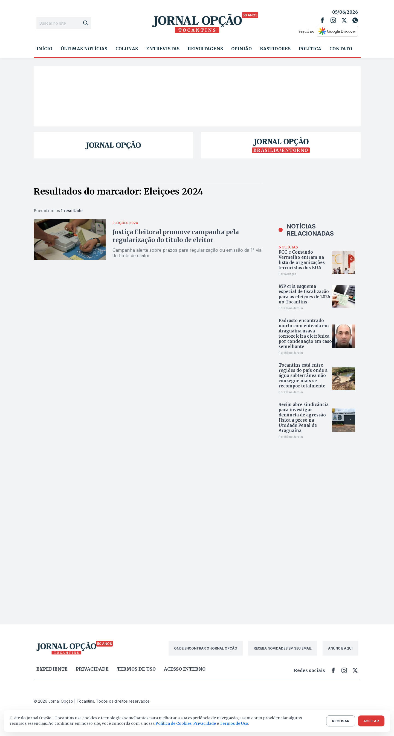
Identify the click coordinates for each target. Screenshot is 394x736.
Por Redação (288, 274)
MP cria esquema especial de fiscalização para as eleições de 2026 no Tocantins (304, 294)
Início (44, 48)
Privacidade (92, 669)
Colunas (126, 48)
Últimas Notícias (83, 48)
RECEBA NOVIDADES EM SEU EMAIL (283, 648)
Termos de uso (136, 669)
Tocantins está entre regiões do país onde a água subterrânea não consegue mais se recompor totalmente (303, 376)
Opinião (241, 48)
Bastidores (275, 48)
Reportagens (205, 48)
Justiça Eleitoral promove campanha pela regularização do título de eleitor (175, 236)
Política (310, 48)
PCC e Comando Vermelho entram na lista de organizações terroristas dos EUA (302, 260)
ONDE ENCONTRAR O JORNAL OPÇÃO (205, 648)
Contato (340, 48)
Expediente (52, 669)
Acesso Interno (184, 669)
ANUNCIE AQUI (340, 648)
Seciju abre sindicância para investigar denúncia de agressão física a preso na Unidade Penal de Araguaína (304, 417)
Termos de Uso (234, 723)
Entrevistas (162, 48)
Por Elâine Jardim (291, 308)
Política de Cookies (173, 723)
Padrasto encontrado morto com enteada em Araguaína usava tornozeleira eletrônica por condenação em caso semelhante (305, 333)
